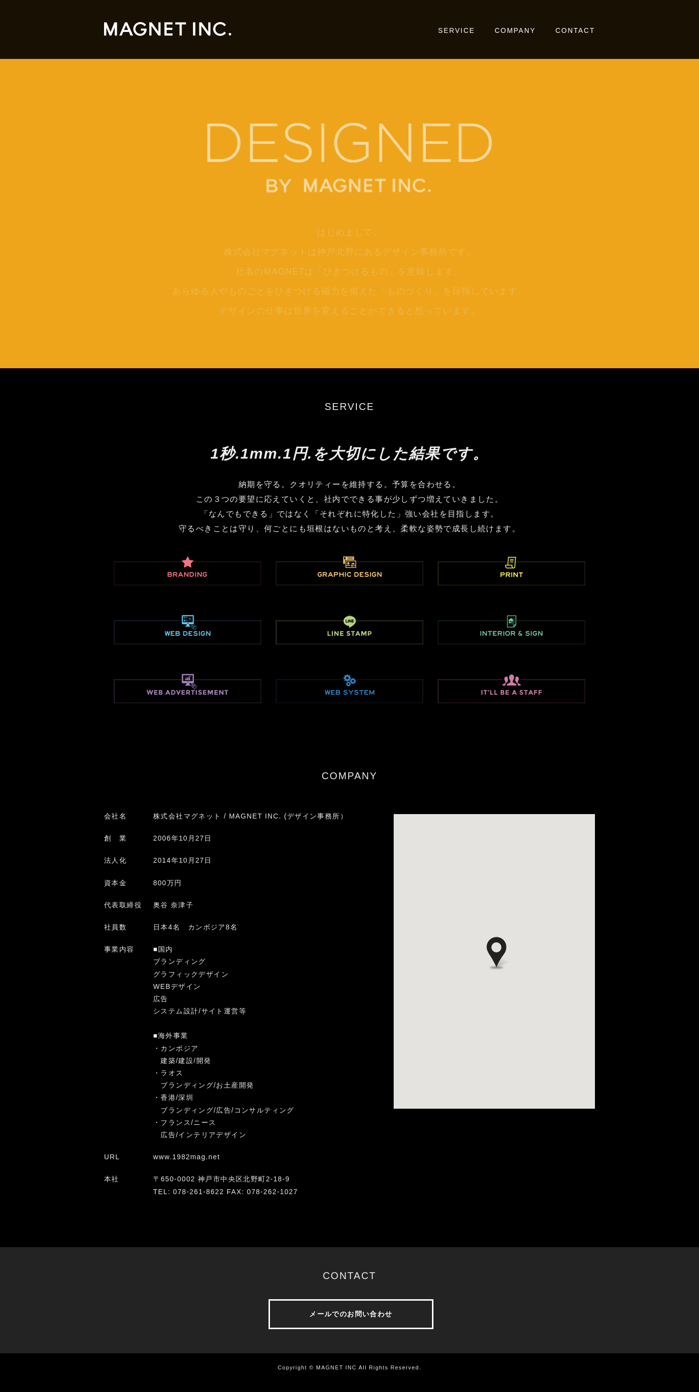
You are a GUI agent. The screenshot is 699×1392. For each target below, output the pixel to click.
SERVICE (456, 30)
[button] (496, 953)
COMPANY (515, 30)
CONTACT (575, 30)
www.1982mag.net (186, 1157)
